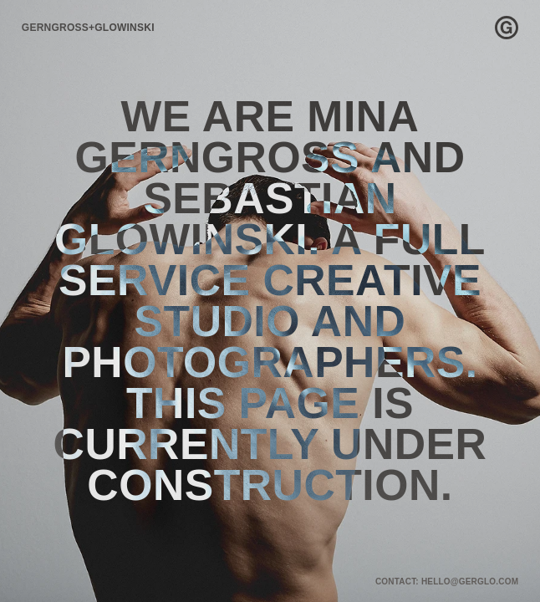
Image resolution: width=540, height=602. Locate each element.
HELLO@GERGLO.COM (469, 581)
